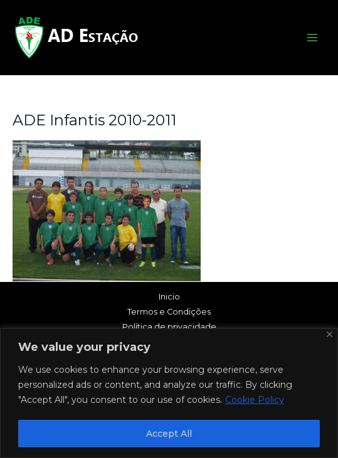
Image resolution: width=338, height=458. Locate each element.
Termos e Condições (169, 311)
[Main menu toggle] (312, 37)
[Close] (329, 334)
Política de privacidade (169, 326)
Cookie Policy (254, 399)
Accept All (169, 433)
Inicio (169, 296)
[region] (169, 393)
